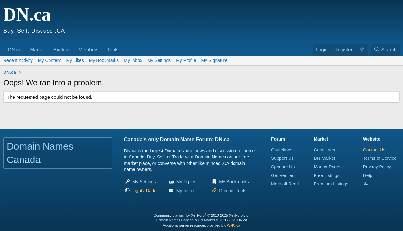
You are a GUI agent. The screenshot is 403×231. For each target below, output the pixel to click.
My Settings (159, 60)
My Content (49, 60)
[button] (23, 46)
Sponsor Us (283, 166)
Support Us (282, 158)
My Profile (186, 60)
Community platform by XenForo (202, 215)
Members (88, 49)
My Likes (75, 60)
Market (37, 49)
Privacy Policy (377, 166)
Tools (112, 49)
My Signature (214, 60)
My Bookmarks (104, 60)
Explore (61, 49)
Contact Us (374, 149)
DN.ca (15, 49)
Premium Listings (331, 183)
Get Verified (283, 175)
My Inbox (133, 60)
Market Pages (327, 166)
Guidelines (281, 149)
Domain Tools (232, 190)
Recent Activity (18, 60)
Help (367, 175)
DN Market (324, 158)
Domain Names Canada (175, 220)
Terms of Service (380, 158)
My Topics (186, 181)
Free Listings (326, 175)
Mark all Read (285, 183)
